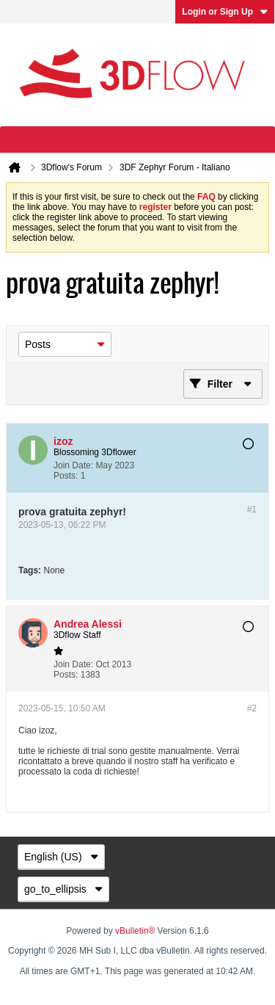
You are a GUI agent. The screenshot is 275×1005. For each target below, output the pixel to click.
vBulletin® (135, 931)
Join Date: (73, 465)
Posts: (66, 476)
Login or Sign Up (225, 12)
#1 (252, 509)
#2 (252, 708)
